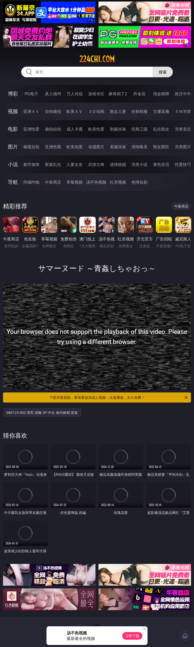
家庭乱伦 (53, 164)
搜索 (163, 72)
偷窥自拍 (31, 147)
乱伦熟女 (161, 129)
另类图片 (183, 147)
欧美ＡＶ (74, 111)
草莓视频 (74, 182)
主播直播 (161, 111)
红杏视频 (118, 182)
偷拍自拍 (53, 129)
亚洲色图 (53, 147)
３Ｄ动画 (96, 111)
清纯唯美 (139, 147)
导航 (13, 182)
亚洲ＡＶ (31, 111)
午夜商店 (53, 182)
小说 (13, 164)
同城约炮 (31, 182)
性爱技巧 (183, 164)
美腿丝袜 (118, 147)
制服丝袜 (118, 129)
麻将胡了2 (118, 93)
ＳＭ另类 (183, 111)
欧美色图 (74, 147)
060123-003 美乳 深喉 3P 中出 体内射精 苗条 (42, 412)
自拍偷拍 (53, 111)
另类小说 (139, 164)
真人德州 (53, 93)
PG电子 (31, 93)
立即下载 (132, 635)
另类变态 (183, 129)
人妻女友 (74, 164)
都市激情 (31, 164)
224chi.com (97, 59)
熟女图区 (161, 147)
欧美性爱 (96, 129)
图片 (13, 146)
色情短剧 (139, 182)
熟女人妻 (118, 111)
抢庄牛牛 (183, 93)
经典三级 (139, 129)
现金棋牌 (161, 93)
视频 (13, 111)
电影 (13, 129)
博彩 (13, 93)
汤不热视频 (96, 182)
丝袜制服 (139, 111)
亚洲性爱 (31, 129)
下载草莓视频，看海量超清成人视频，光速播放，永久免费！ (118, 397)
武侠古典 (96, 164)
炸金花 (139, 93)
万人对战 (74, 93)
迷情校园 (118, 164)
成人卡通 (74, 129)
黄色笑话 (161, 164)
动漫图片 (96, 147)
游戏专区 (96, 93)
